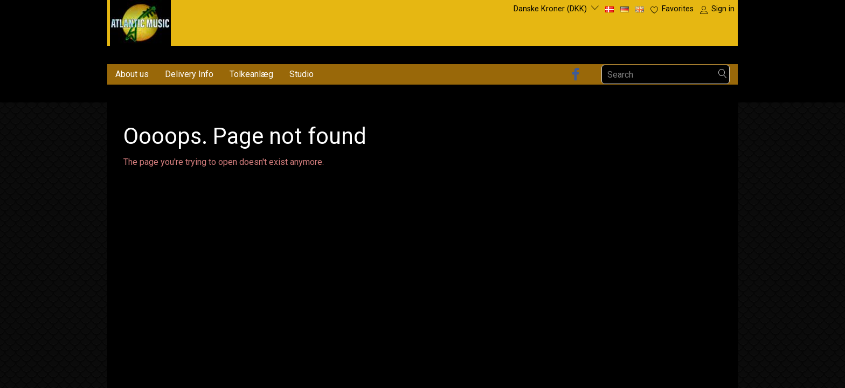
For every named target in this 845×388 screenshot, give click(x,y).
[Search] (722, 74)
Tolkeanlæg (251, 74)
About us (132, 74)
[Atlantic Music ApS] (140, 20)
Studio (301, 74)
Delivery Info (189, 74)
